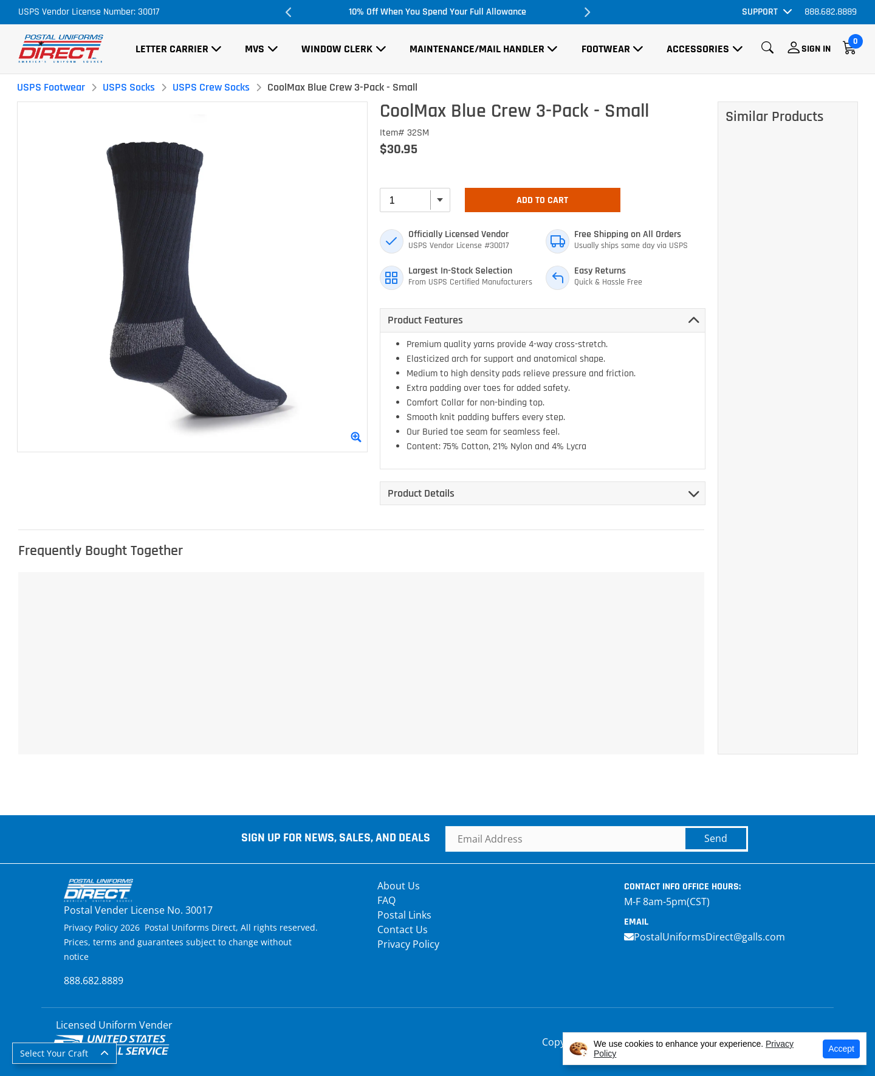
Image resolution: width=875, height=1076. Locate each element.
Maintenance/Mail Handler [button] (477, 49)
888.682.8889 (831, 11)
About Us (398, 885)
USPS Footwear (51, 87)
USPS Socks (129, 87)
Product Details (421, 493)
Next (586, 12)
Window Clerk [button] (336, 49)
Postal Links (404, 915)
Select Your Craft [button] (54, 1053)
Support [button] (760, 11)
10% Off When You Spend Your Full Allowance (437, 11)
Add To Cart (542, 200)
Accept (841, 1049)
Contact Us (402, 929)
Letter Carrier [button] (172, 49)
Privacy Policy (408, 944)
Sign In (816, 49)
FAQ (386, 900)
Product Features (425, 320)
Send (715, 838)
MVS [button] (254, 49)
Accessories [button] (698, 49)
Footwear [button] (606, 49)
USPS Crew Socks (211, 87)
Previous (289, 12)
